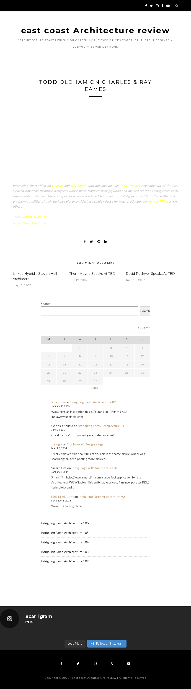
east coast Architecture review (95, 30)
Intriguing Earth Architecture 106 (65, 523)
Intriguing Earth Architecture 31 (101, 426)
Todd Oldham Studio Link (30, 217)
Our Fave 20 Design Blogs (85, 444)
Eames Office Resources (29, 223)
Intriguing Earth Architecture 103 (65, 552)
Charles (57, 186)
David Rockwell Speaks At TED (150, 274)
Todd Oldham (129, 186)
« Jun (94, 388)
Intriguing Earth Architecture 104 (65, 542)
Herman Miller (157, 201)
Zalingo (56, 444)
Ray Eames (78, 186)
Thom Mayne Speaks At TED (92, 274)
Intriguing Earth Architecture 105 (65, 533)
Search (46, 304)
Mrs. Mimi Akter (62, 497)
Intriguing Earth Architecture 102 (65, 561)
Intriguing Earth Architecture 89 (93, 402)
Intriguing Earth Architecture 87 (95, 468)
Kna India (58, 402)
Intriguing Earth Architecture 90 (102, 497)
